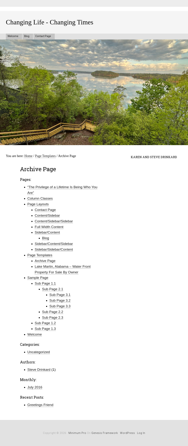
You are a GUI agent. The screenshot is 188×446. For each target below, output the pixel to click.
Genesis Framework (104, 433)
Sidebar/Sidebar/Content (54, 249)
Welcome (34, 334)
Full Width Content (49, 227)
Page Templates (39, 255)
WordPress (127, 433)
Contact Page (45, 210)
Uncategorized (38, 352)
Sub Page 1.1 (45, 283)
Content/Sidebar (47, 215)
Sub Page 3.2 (59, 300)
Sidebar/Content (47, 232)
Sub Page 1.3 (45, 329)
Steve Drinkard (38, 370)
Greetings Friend (40, 405)
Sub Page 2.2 (52, 312)
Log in (141, 433)
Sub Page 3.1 (59, 295)
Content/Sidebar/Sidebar (54, 221)
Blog (45, 238)
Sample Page (37, 278)
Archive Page (45, 261)
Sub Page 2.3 (52, 317)
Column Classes (40, 198)
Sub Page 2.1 (52, 289)
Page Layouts (38, 204)
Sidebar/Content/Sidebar (54, 244)
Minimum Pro (77, 433)
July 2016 (34, 387)
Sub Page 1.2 (45, 323)
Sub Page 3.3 (59, 306)
